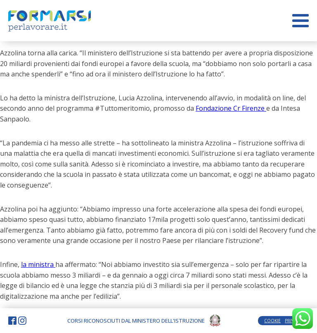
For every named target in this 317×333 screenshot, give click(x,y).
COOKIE (272, 320)
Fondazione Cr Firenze (231, 108)
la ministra (38, 264)
